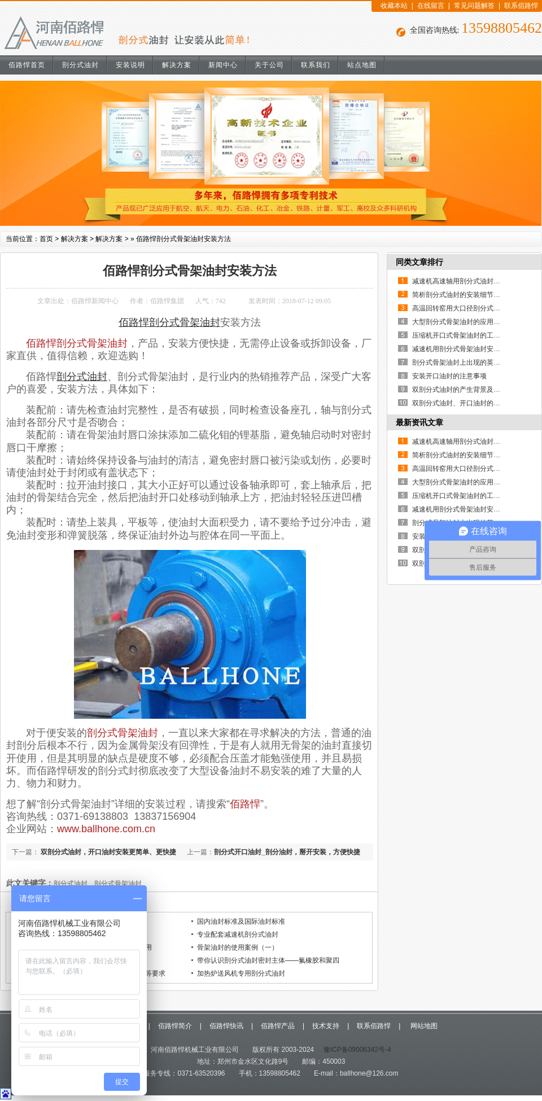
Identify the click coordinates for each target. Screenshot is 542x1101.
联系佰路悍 (521, 6)
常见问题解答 (474, 6)
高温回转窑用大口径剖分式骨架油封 (466, 308)
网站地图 (422, 1026)
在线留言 (430, 6)
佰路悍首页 (26, 65)
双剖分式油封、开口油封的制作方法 (466, 403)
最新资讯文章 (419, 422)
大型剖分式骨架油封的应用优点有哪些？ (473, 322)
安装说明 (130, 65)
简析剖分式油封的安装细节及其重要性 (469, 295)
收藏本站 (394, 6)
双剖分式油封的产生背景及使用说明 (466, 390)
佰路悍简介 (175, 1026)
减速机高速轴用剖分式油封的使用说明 (469, 281)
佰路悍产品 (278, 1026)
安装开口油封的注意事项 (449, 376)
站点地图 (362, 65)
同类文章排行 (419, 261)
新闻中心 (223, 65)
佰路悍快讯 (226, 1026)
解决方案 (176, 65)
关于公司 (269, 65)
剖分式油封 (80, 65)
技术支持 (325, 1026)
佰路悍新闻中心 (95, 301)
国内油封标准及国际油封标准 (241, 921)
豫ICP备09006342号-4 (356, 1050)
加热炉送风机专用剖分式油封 (241, 973)
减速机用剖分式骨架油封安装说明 (463, 349)
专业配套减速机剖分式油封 (237, 934)
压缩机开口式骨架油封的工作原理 (463, 335)
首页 (46, 239)
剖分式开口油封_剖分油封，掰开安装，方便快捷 (287, 852)
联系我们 (315, 65)
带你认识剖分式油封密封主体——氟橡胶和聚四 (268, 960)
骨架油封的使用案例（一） (237, 947)
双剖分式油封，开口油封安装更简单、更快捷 (107, 852)
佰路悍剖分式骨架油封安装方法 (183, 239)
